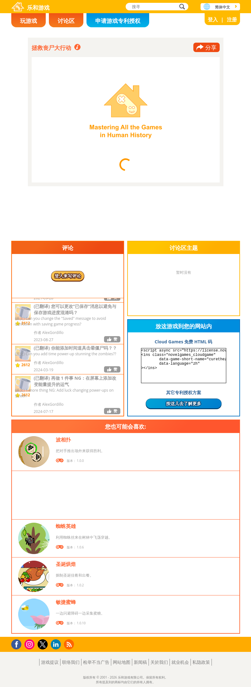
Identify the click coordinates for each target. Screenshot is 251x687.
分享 (211, 47)
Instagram (30, 644)
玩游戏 (28, 20)
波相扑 (63, 439)
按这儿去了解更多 (183, 403)
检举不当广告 (96, 662)
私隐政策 (201, 662)
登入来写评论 (68, 276)
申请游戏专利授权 (117, 20)
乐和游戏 (38, 7)
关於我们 (159, 662)
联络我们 (71, 662)
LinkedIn (57, 644)
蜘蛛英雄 (66, 526)
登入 (213, 19)
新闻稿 (140, 662)
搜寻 (181, 7)
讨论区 (66, 20)
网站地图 (121, 662)
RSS (69, 644)
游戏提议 (50, 662)
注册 (232, 19)
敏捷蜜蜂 (66, 602)
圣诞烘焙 (66, 564)
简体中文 (222, 7)
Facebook (18, 643)
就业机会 (180, 662)
